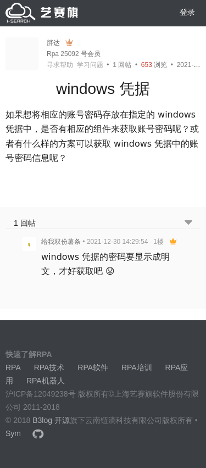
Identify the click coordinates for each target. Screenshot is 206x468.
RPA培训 (136, 367)
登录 (187, 12)
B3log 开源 (51, 420)
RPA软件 (92, 367)
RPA (13, 367)
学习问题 (90, 65)
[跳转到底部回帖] (188, 223)
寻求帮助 (60, 65)
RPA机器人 (45, 380)
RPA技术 (49, 367)
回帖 (122, 65)
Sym (13, 433)
